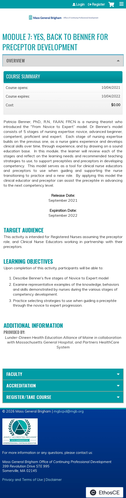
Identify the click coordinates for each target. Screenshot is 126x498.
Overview (15, 60)
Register (98, 4)
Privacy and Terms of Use (22, 480)
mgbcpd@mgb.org (69, 411)
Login (80, 4)
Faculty (14, 374)
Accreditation (21, 385)
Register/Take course (28, 397)
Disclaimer (54, 480)
